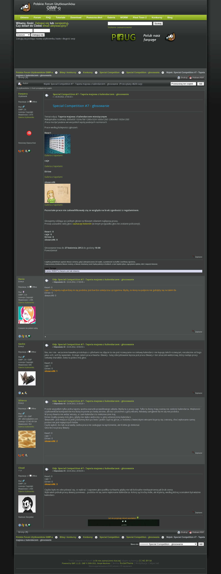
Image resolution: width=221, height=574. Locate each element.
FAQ (48, 17)
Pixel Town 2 (140, 17)
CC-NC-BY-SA (145, 560)
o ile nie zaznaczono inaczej (107, 560)
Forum (37, 17)
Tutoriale (60, 17)
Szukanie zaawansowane (120, 27)
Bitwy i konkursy (68, 72)
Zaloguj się (42, 23)
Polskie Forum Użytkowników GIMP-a (34, 72)
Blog (169, 17)
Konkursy (157, 17)
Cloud (21, 467)
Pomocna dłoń (94, 17)
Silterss (22, 400)
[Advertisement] (81, 58)
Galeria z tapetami (54, 155)
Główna (24, 17)
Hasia (21, 279)
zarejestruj (61, 23)
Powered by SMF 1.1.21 (71, 563)
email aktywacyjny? (55, 25)
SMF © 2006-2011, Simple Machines (96, 563)
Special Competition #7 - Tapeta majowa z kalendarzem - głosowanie (91, 94)
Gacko (21, 343)
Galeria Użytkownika (26, 117)
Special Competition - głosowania (142, 72)
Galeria (111, 17)
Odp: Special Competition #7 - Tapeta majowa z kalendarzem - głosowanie (93, 279)
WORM (124, 17)
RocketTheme (126, 563)
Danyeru (23, 93)
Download (75, 17)
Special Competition (109, 72)
